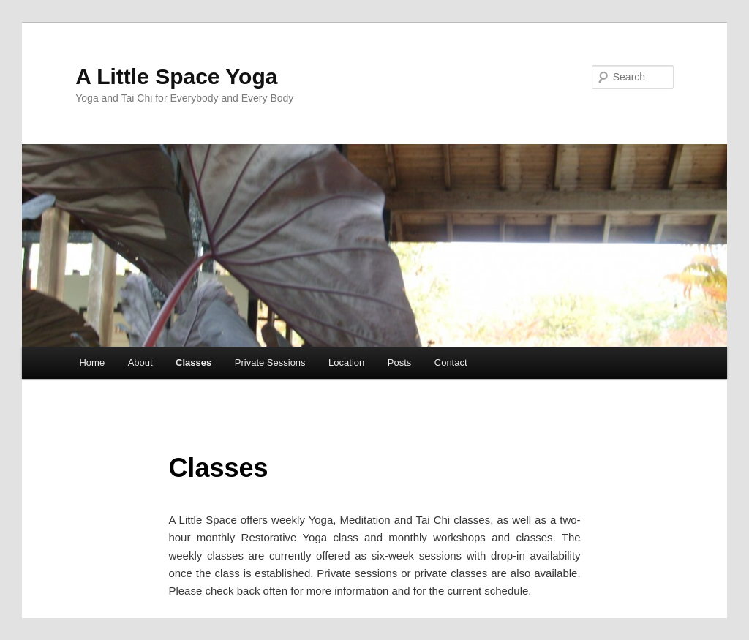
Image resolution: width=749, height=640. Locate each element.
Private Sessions (270, 362)
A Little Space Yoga (176, 76)
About (140, 362)
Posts (400, 362)
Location (346, 362)
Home (92, 362)
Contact (450, 362)
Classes (193, 362)
